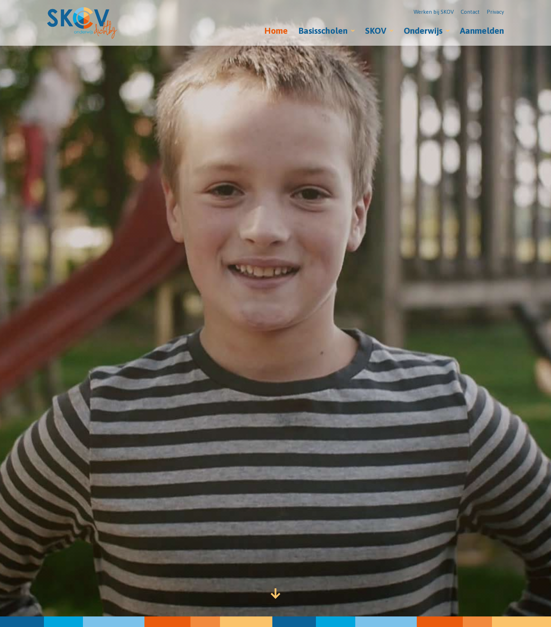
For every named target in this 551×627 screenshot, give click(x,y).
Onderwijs (423, 31)
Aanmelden (482, 31)
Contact (470, 12)
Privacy (495, 12)
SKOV (375, 31)
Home (276, 31)
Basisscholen (323, 31)
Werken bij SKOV (434, 12)
